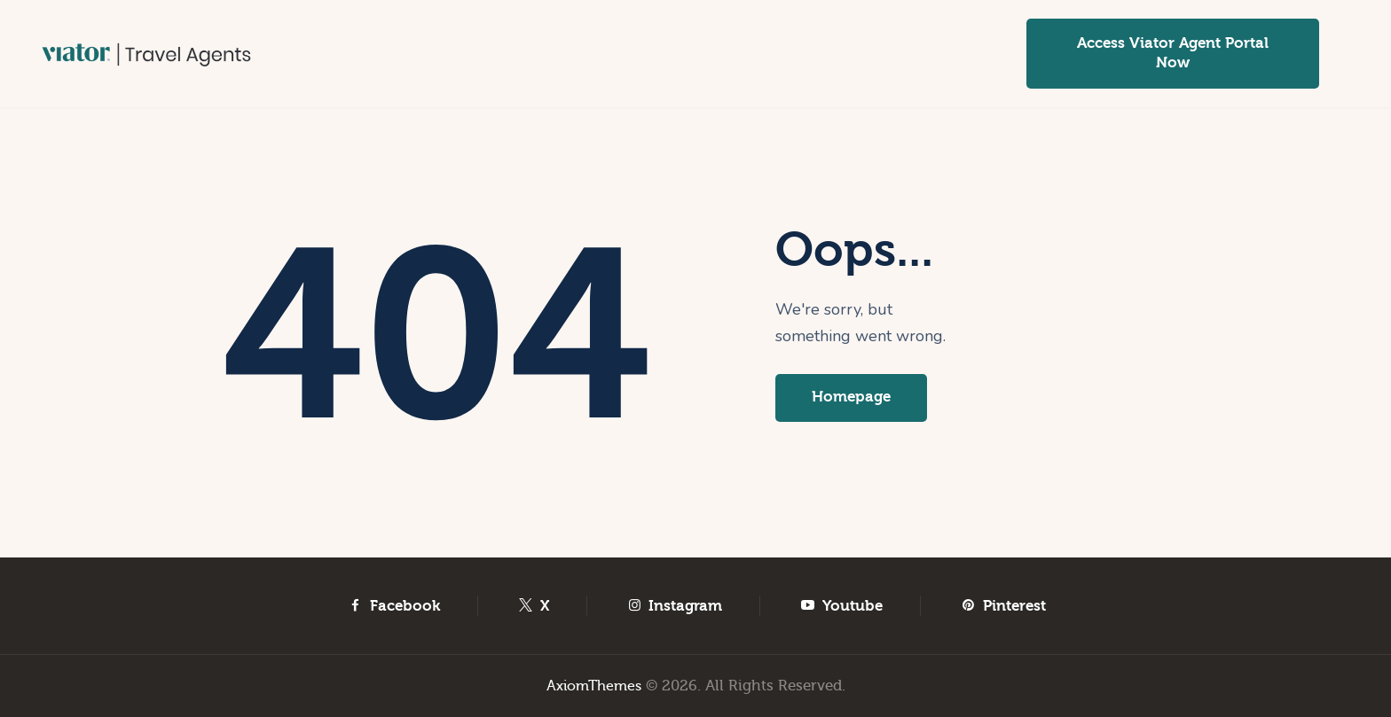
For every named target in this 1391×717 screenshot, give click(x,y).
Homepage (854, 398)
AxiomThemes (594, 685)
